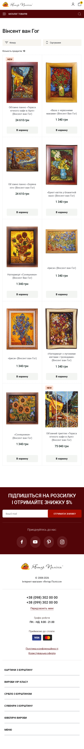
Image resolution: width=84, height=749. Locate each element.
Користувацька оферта (42, 653)
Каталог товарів (14, 14)
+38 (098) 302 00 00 (42, 597)
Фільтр (10, 42)
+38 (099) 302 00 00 (42, 602)
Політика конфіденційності (42, 648)
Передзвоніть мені (42, 608)
